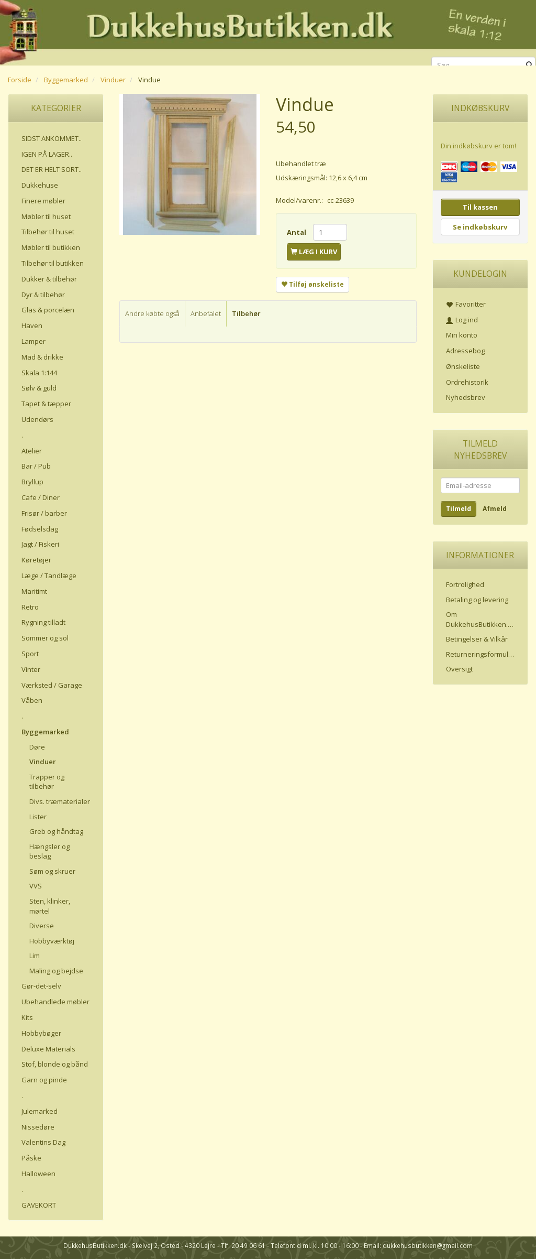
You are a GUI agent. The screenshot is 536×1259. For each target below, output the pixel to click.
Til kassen (480, 207)
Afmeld (495, 508)
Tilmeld (458, 508)
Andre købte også (152, 313)
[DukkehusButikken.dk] (268, 31)
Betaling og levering (477, 599)
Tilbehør (246, 313)
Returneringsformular (480, 654)
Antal (297, 232)
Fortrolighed (465, 584)
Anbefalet (206, 313)
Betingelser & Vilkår (477, 639)
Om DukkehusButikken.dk (481, 619)
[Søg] (529, 65)
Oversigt (459, 669)
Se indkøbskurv (480, 227)
